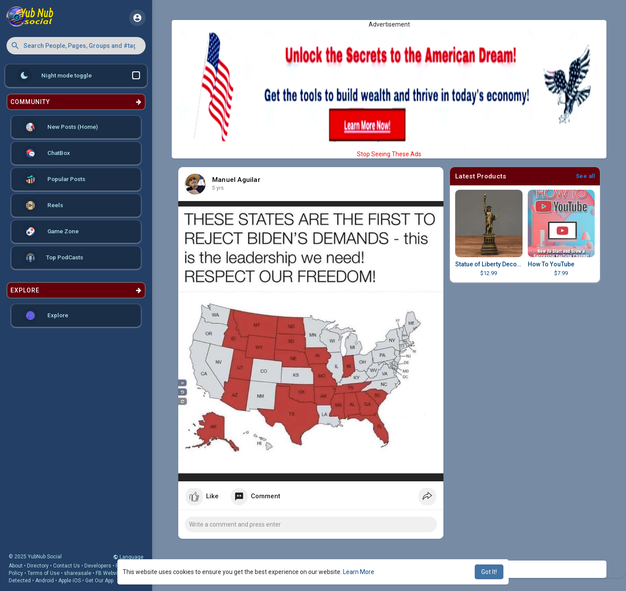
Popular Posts (54, 179)
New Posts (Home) (60, 127)
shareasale (77, 573)
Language (128, 557)
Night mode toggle (78, 76)
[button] (76, 45)
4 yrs (218, 188)
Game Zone (51, 231)
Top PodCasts (53, 257)
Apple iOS (69, 581)
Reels (43, 205)
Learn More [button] (358, 571)
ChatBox (46, 153)
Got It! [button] (489, 571)
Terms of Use (43, 573)
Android (44, 581)
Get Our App (99, 581)
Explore (45, 315)
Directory (38, 566)
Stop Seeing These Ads (389, 154)
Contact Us (66, 566)
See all (585, 176)
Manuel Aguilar (236, 180)
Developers (97, 566)
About (16, 566)
